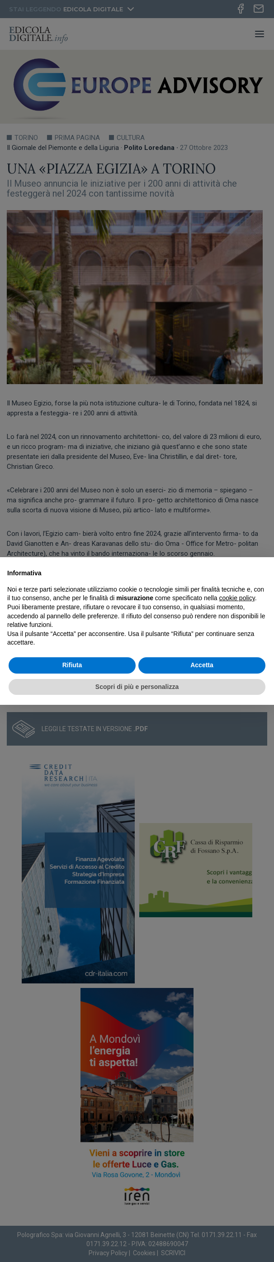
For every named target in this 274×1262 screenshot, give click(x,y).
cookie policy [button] (237, 598)
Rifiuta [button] (72, 665)
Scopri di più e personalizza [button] (137, 686)
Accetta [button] (201, 665)
